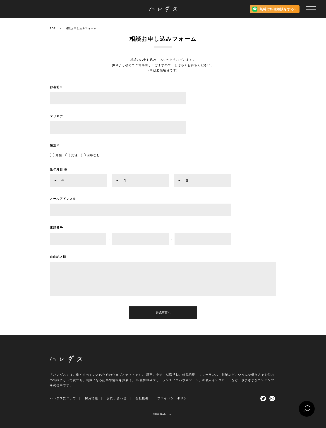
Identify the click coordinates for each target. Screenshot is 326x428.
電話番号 (56, 227)
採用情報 (91, 398)
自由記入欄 (58, 257)
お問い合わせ (117, 398)
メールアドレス (63, 198)
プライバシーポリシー (173, 398)
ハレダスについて (63, 398)
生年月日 (58, 169)
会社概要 (142, 398)
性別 (55, 145)
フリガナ (56, 116)
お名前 (56, 87)
